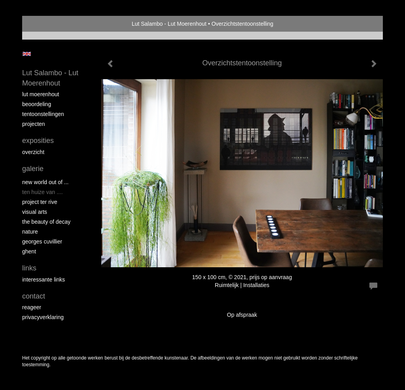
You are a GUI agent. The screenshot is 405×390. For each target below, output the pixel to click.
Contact (33, 296)
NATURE (30, 231)
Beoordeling (36, 104)
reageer (31, 307)
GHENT (29, 251)
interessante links (43, 279)
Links (29, 268)
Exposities (38, 141)
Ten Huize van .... (42, 192)
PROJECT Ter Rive (39, 202)
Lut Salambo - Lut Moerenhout (169, 24)
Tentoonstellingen (43, 114)
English (26, 53)
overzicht (33, 152)
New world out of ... (45, 182)
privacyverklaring (43, 317)
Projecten (33, 124)
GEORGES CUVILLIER (42, 241)
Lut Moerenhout (40, 94)
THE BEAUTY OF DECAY (46, 222)
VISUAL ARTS (34, 212)
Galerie (33, 169)
